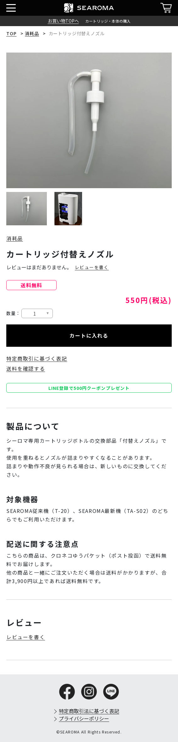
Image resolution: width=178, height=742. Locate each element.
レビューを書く (92, 267)
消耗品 (32, 33)
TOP (11, 33)
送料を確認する (25, 368)
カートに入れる (89, 335)
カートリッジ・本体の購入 (108, 21)
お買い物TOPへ (63, 21)
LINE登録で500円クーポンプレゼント (89, 388)
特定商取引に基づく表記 (36, 358)
